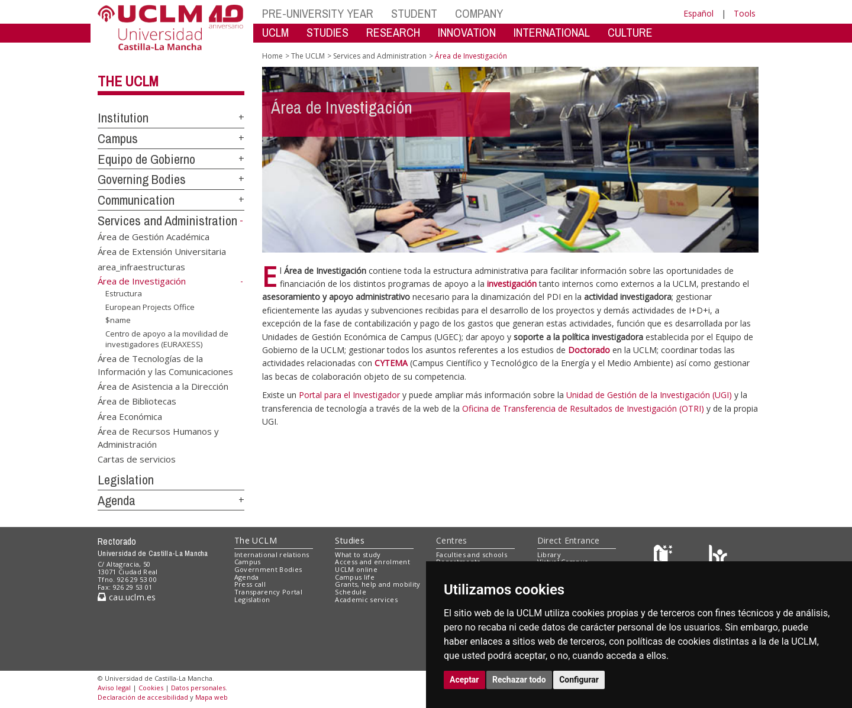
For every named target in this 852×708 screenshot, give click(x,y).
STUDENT (414, 13)
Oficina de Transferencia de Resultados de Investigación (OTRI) (583, 408)
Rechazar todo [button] (519, 679)
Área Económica (130, 416)
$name (118, 320)
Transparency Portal (268, 591)
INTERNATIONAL (552, 32)
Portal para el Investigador (349, 394)
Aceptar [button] (464, 679)
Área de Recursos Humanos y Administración (158, 437)
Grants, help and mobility (377, 584)
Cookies (150, 687)
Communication (136, 200)
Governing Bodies (142, 179)
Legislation (126, 480)
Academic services (366, 599)
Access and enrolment (372, 561)
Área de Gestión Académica (153, 236)
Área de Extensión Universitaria (162, 251)
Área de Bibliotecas (137, 401)
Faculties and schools (471, 554)
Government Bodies (268, 569)
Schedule (350, 591)
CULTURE (630, 32)
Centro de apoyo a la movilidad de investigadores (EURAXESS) (166, 339)
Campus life (355, 577)
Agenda (116, 500)
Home (272, 56)
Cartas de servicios (137, 459)
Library (549, 554)
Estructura (123, 293)
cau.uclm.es (127, 597)
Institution (123, 118)
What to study (357, 554)
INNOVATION (467, 32)
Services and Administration (167, 220)
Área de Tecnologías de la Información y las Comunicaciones (165, 365)
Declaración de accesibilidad (143, 697)
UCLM (275, 32)
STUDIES (327, 32)
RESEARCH (393, 32)
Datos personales (198, 687)
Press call (250, 584)
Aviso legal (114, 687)
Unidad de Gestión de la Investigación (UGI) (649, 394)
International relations (271, 554)
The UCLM (128, 81)
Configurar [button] (579, 679)
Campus (118, 138)
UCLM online (356, 569)
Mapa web (211, 697)
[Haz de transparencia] (665, 556)
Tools (745, 13)
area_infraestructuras (141, 266)
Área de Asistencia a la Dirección (163, 386)
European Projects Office (150, 306)
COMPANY (479, 13)
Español (698, 13)
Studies (349, 540)
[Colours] (718, 556)
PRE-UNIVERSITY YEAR (317, 13)
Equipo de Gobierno (146, 159)
